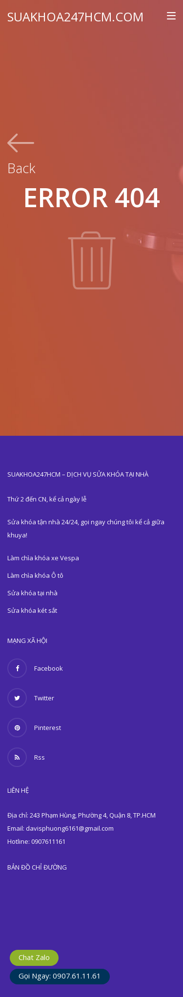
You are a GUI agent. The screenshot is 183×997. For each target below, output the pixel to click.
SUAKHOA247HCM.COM (75, 16)
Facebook (35, 668)
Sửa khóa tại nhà (32, 592)
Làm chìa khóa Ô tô (35, 575)
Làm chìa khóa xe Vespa (43, 557)
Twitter (30, 698)
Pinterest (34, 727)
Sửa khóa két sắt (32, 610)
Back (21, 167)
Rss (26, 757)
